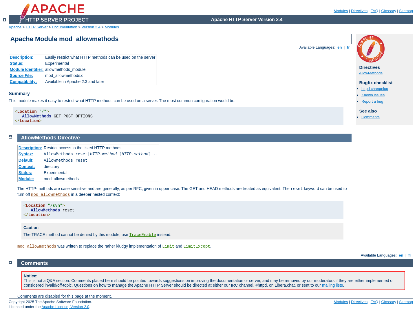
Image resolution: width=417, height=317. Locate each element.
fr (348, 47)
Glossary (388, 11)
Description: (22, 57)
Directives (359, 11)
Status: (16, 63)
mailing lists (332, 285)
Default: (26, 160)
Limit (168, 246)
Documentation (64, 27)
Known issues (373, 95)
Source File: (21, 75)
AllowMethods (371, 73)
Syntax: (26, 154)
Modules (341, 11)
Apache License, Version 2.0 (65, 307)
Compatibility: (23, 81)
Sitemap (406, 11)
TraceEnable (142, 235)
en (339, 47)
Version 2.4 (91, 27)
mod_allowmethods (50, 194)
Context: (27, 166)
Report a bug (372, 101)
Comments (370, 117)
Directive (69, 138)
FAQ (374, 11)
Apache (15, 27)
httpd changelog (374, 88)
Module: (26, 178)
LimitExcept (196, 246)
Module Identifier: (27, 69)
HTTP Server (37, 27)
